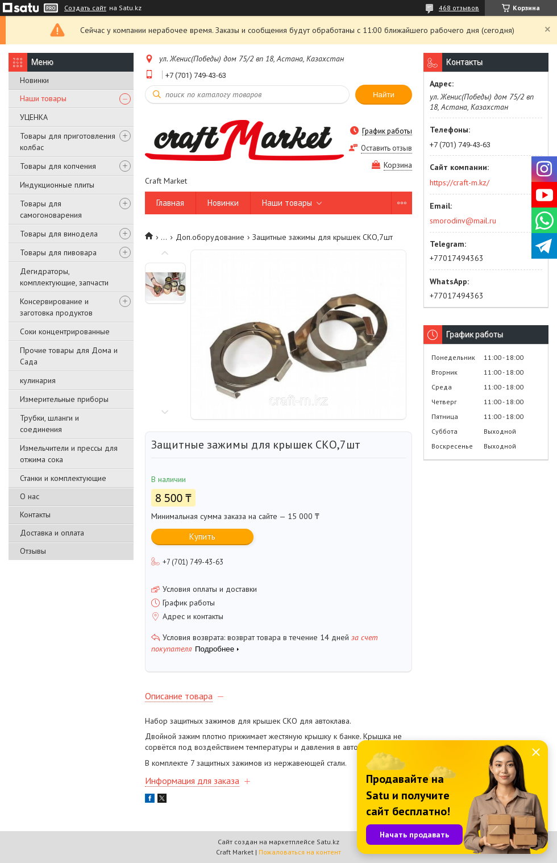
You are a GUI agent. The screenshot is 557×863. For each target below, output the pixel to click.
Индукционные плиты (57, 185)
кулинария (38, 380)
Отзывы (33, 551)
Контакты (35, 514)
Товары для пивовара (58, 252)
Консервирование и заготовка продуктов (56, 307)
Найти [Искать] (383, 94)
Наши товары (43, 98)
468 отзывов (459, 7)
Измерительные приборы (64, 399)
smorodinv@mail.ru (463, 220)
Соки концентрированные (65, 331)
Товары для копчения (58, 166)
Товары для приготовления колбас (67, 141)
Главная (170, 202)
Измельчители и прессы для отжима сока (69, 453)
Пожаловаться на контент (300, 852)
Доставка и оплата (52, 533)
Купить (202, 536)
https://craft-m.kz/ (459, 182)
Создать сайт (85, 8)
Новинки (34, 80)
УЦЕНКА (34, 117)
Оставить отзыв (386, 148)
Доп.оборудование (210, 237)
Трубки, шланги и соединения (49, 423)
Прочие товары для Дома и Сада (69, 356)
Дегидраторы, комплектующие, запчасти (64, 277)
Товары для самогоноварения (51, 209)
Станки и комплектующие (63, 478)
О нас (29, 496)
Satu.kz (328, 841)
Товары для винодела (59, 234)
